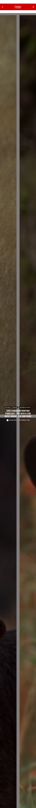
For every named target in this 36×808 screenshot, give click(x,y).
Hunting (14, 407)
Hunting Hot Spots (25, 407)
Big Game (7, 407)
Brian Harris (13, 420)
